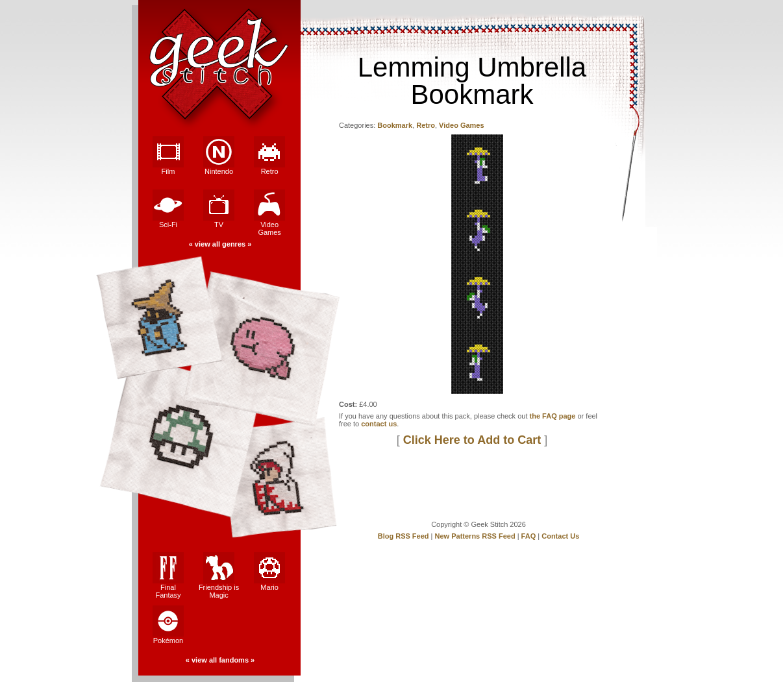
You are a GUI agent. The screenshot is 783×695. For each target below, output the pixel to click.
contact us (379, 424)
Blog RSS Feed (403, 536)
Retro (269, 155)
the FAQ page (553, 416)
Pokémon (168, 624)
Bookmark (394, 125)
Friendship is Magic (219, 575)
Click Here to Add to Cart (472, 439)
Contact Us (560, 536)
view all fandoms (220, 660)
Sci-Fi (168, 208)
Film (168, 155)
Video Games (269, 212)
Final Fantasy (168, 575)
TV (218, 208)
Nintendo (218, 155)
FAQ (528, 536)
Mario (269, 571)
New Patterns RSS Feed (475, 536)
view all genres (220, 244)
